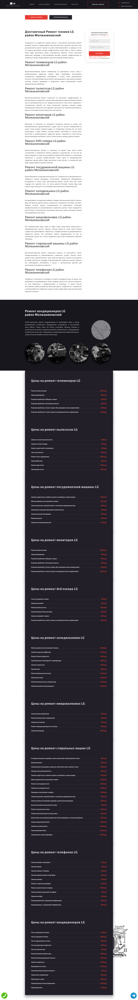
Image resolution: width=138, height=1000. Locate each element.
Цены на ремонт (44, 4)
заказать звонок (98, 4)
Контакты (74, 4)
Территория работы (60, 4)
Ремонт (32, 4)
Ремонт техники (36, 17)
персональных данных (104, 58)
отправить (99, 53)
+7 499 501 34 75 (125, 3)
